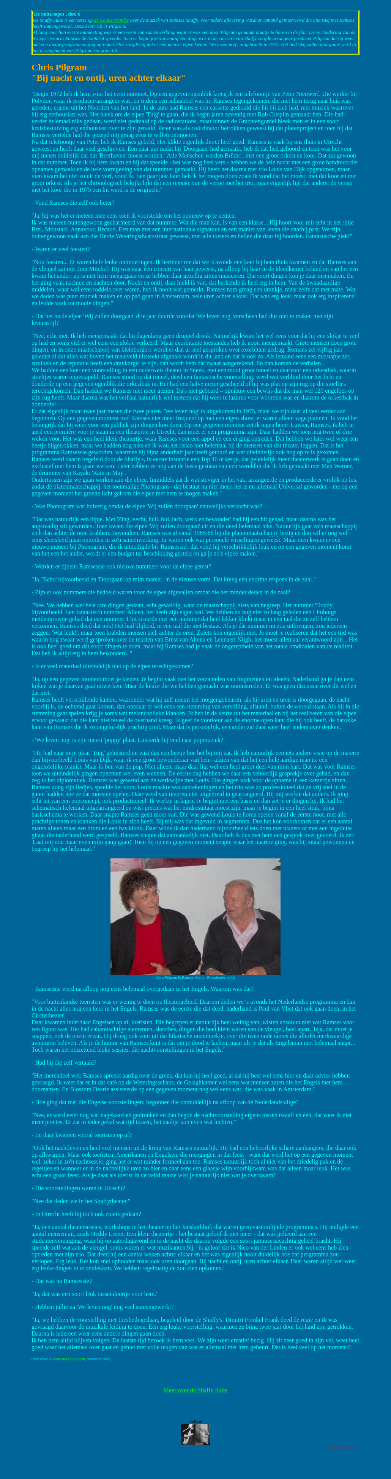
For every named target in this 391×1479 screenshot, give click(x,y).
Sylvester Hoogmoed (69, 1359)
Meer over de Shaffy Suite (196, 1390)
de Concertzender (111, 20)
